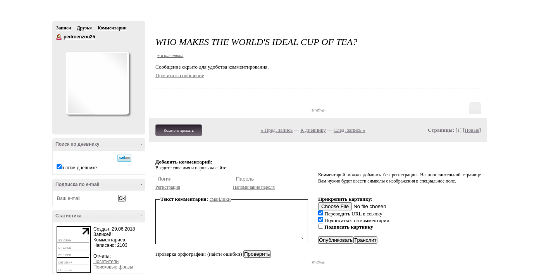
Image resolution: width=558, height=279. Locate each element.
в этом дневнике (79, 167)
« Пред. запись (277, 130)
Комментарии (112, 28)
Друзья (84, 28)
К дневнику (313, 130)
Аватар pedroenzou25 (97, 83)
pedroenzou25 (59, 37)
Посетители (106, 261)
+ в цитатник (170, 55)
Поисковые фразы (113, 267)
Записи (63, 28)
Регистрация (167, 187)
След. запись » (349, 130)
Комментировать (179, 130)
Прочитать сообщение (179, 75)
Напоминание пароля (254, 187)
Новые (472, 130)
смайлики (220, 199)
